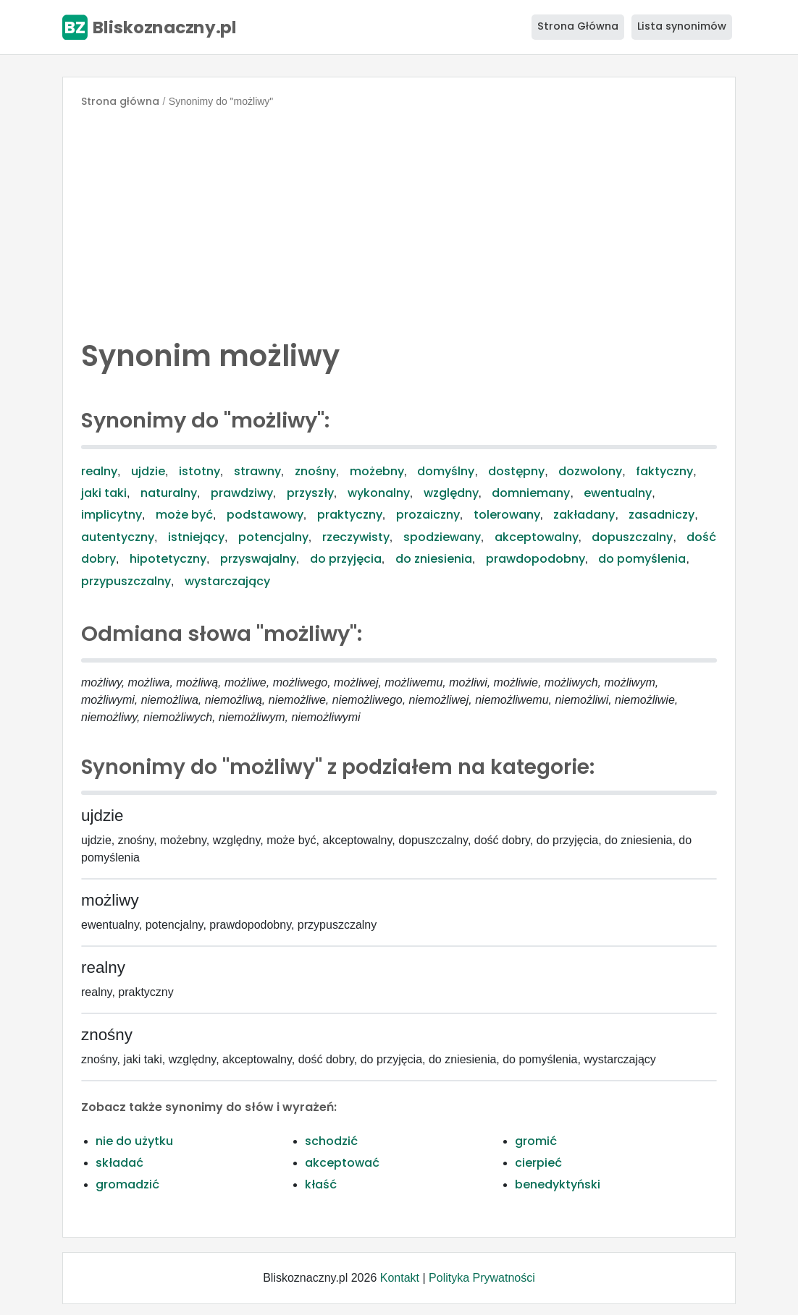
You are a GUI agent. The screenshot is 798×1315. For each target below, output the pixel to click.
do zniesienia (433, 558)
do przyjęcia (346, 558)
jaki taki (104, 493)
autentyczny (117, 537)
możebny (377, 471)
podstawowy (265, 514)
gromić (536, 1141)
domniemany (531, 493)
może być (184, 514)
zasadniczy (661, 514)
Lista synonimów (681, 26)
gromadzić (127, 1184)
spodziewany (442, 537)
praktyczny (349, 514)
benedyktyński (557, 1184)
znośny (315, 471)
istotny (199, 471)
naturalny (168, 493)
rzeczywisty (356, 537)
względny (451, 493)
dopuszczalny (632, 537)
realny (99, 471)
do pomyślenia (642, 558)
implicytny (111, 514)
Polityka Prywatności (482, 1278)
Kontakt (399, 1278)
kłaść (321, 1184)
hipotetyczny (168, 558)
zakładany (584, 514)
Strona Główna (577, 26)
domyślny (445, 471)
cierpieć (538, 1162)
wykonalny (379, 493)
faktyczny (664, 471)
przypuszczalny (126, 581)
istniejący (196, 537)
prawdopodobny (535, 558)
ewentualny (618, 493)
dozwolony (590, 471)
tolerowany (507, 514)
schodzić (331, 1141)
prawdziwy (242, 493)
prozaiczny (428, 514)
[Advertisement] (399, 220)
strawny (257, 471)
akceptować (342, 1162)
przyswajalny (258, 558)
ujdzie (148, 471)
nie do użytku (134, 1141)
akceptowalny (537, 537)
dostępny (516, 471)
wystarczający (227, 581)
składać (119, 1162)
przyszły (310, 493)
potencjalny (273, 537)
